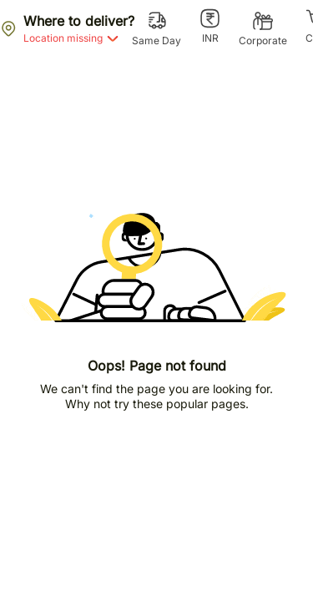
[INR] (209, 26)
